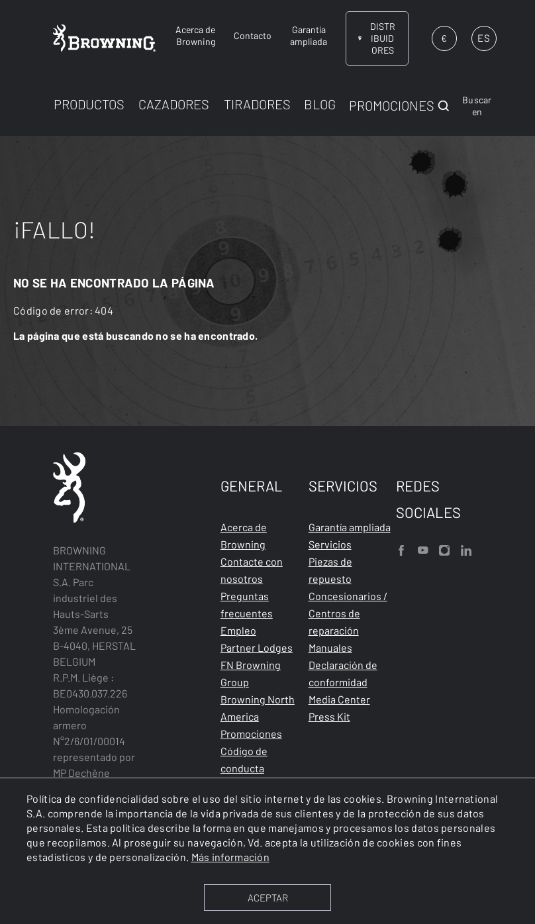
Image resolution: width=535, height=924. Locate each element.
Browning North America (257, 708)
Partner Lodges (256, 647)
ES (483, 38)
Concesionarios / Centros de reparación (348, 613)
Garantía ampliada (350, 527)
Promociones (251, 733)
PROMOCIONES (391, 105)
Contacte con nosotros (251, 570)
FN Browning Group (250, 673)
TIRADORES (257, 104)
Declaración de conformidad (343, 673)
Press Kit (329, 716)
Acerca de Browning (243, 535)
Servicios (330, 544)
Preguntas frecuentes (246, 604)
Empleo (238, 630)
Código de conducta (244, 759)
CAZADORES (173, 104)
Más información (230, 856)
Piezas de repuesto (330, 570)
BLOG (320, 104)
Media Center (339, 699)
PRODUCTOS (89, 104)
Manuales (330, 647)
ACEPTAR (268, 897)
